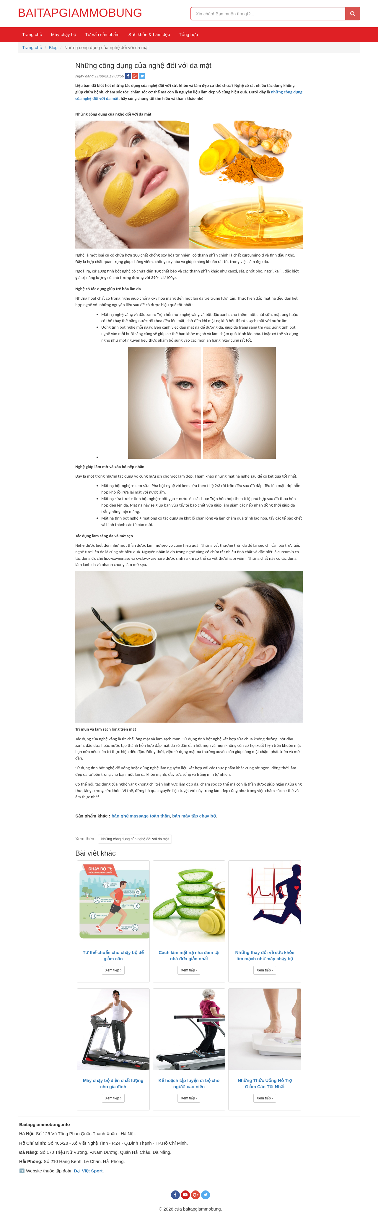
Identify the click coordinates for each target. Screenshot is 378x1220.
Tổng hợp (188, 34)
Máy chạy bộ (63, 34)
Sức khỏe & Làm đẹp (149, 34)
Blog (53, 47)
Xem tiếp (113, 970)
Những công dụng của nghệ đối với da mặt (135, 839)
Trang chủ (32, 34)
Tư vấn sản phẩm (102, 34)
